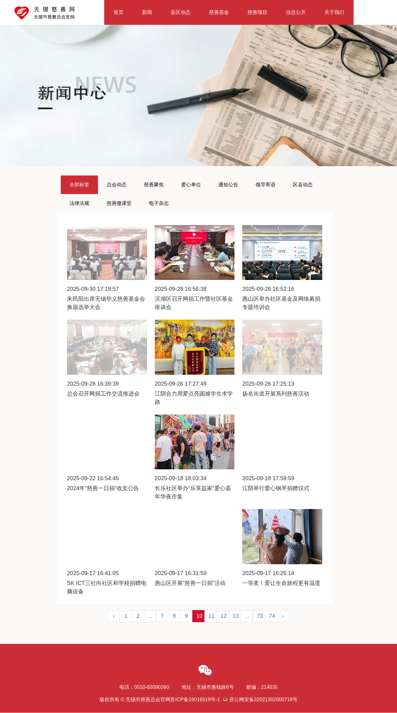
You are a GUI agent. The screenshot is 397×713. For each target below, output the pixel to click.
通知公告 (228, 184)
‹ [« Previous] (114, 616)
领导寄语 (265, 184)
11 (211, 616)
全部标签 (79, 184)
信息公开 (296, 12)
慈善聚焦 (154, 184)
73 (260, 616)
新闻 (147, 12)
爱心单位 (191, 184)
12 (224, 616)
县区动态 (180, 12)
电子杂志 (159, 203)
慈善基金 (219, 12)
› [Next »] (283, 616)
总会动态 (117, 184)
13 (236, 616)
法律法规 (79, 203)
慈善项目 (257, 12)
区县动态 (303, 184)
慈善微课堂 (119, 203)
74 (272, 616)
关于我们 (334, 12)
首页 (118, 12)
